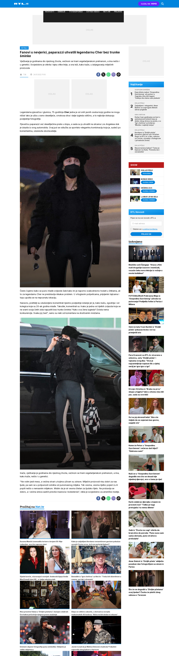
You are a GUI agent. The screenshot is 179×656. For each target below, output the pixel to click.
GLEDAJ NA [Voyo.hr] (148, 4)
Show (134, 165)
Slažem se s (146, 229)
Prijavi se (147, 234)
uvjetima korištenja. (151, 229)
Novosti (49, 4)
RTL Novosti (138, 212)
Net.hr (39, 509)
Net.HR (106, 4)
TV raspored (76, 4)
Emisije (61, 4)
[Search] (161, 3)
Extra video (92, 4)
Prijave (118, 4)
